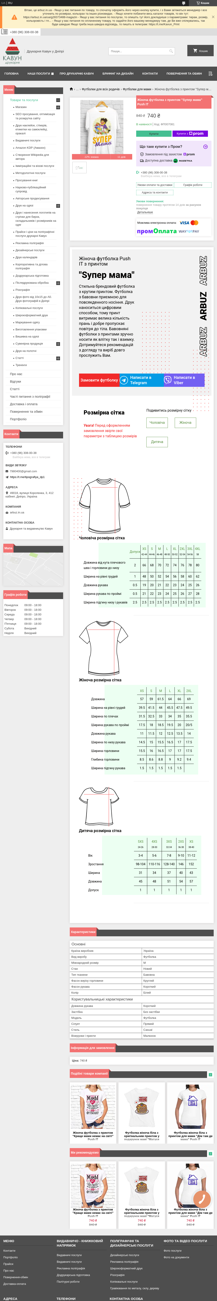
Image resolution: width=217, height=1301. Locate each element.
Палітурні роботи (68, 1281)
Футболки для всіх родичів (101, 89)
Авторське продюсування (32, 198)
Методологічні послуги (30, 173)
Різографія (23, 289)
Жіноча (185, 422)
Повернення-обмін (15, 1277)
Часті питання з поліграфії (30, 396)
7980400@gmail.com (23, 471)
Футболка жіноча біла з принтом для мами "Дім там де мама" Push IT (191, 1136)
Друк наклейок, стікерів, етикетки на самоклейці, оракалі (32, 129)
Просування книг (27, 180)
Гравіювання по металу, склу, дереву (134, 1288)
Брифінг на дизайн (118, 73)
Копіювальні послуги (29, 308)
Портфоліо (18, 419)
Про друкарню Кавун (77, 73)
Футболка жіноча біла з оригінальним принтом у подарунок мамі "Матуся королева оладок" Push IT (141, 1136)
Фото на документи (176, 1257)
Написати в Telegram (135, 380)
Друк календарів (26, 257)
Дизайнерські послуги (30, 250)
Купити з (190, 134)
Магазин (21, 107)
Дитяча (157, 442)
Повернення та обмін (184, 73)
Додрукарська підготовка (32, 275)
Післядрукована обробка (32, 282)
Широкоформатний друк (32, 315)
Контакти (150, 73)
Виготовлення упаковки (31, 329)
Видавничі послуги (28, 140)
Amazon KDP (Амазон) (30, 147)
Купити (154, 133)
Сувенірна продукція (29, 343)
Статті (20, 358)
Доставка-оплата (14, 1284)
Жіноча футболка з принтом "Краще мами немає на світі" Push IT (92, 1136)
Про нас (16, 374)
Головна (11, 73)
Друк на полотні (26, 351)
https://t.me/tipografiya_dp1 (27, 477)
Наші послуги (38, 73)
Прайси (8, 1264)
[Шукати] (171, 51)
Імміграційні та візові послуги (35, 166)
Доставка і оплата (23, 404)
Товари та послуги (24, 100)
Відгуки (15, 381)
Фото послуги (172, 1250)
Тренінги (21, 365)
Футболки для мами (137, 89)
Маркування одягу (28, 322)
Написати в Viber (179, 380)
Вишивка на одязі (27, 336)
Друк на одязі (24, 205)
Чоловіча (157, 422)
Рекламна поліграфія (30, 243)
